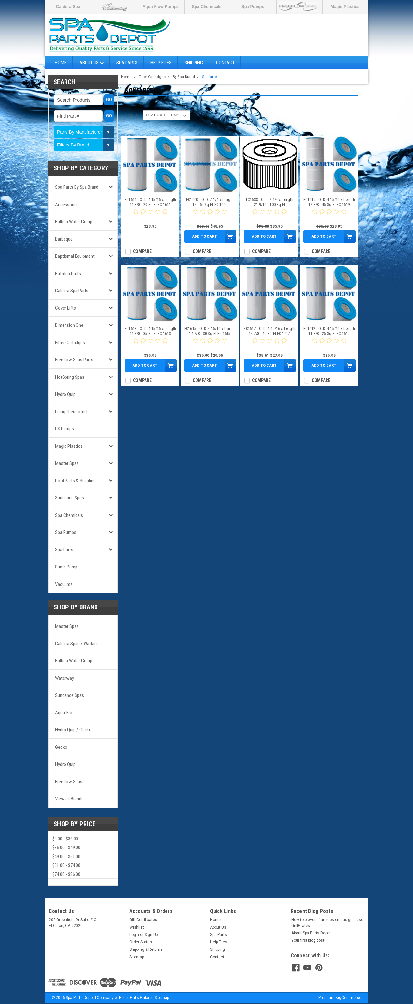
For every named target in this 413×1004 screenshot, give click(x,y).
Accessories (67, 204)
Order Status (140, 942)
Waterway (64, 678)
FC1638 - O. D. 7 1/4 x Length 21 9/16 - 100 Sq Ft (269, 202)
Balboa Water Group (73, 222)
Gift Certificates (143, 920)
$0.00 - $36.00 (65, 839)
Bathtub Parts (68, 273)
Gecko (61, 747)
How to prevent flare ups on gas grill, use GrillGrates (327, 923)
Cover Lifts (65, 308)
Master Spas (67, 463)
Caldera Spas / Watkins (77, 644)
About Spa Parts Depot (311, 933)
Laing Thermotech (72, 412)
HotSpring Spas (69, 377)
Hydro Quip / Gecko (73, 730)
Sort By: (132, 115)
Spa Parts (126, 62)
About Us (91, 62)
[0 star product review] (150, 215)
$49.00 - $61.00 (66, 856)
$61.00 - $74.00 (66, 865)
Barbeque (64, 239)
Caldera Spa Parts (71, 291)
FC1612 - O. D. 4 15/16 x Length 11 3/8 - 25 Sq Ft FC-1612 (329, 331)
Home (60, 62)
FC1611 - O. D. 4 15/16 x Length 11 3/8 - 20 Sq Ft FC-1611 (150, 202)
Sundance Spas (69, 498)
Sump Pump (66, 567)
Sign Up (151, 934)
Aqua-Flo (63, 713)
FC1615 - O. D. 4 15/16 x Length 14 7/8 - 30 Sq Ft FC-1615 (210, 331)
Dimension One (69, 325)
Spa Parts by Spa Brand (76, 187)
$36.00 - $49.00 (66, 847)
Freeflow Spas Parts (74, 360)
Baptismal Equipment (75, 256)
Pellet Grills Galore (135, 997)
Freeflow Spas (68, 782)
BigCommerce (348, 997)
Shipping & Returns (146, 949)
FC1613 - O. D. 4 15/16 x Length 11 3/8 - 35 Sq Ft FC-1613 (150, 331)
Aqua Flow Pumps (160, 6)
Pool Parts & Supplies (75, 481)
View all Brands (69, 799)
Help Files (161, 62)
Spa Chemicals (207, 6)
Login (134, 934)
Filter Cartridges (70, 343)
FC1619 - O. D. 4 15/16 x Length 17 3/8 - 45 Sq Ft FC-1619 (329, 202)
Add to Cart (204, 236)
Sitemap (136, 957)
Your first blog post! (308, 940)
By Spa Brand (184, 77)
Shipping (194, 62)
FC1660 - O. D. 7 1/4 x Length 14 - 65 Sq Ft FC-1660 (210, 202)
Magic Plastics (344, 6)
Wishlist (136, 927)
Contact (225, 62)
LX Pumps (64, 429)
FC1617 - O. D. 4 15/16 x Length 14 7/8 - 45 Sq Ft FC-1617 (269, 331)
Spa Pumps (252, 6)
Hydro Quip (65, 394)
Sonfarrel (210, 77)
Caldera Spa (68, 6)
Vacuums (64, 584)
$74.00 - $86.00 (66, 874)
